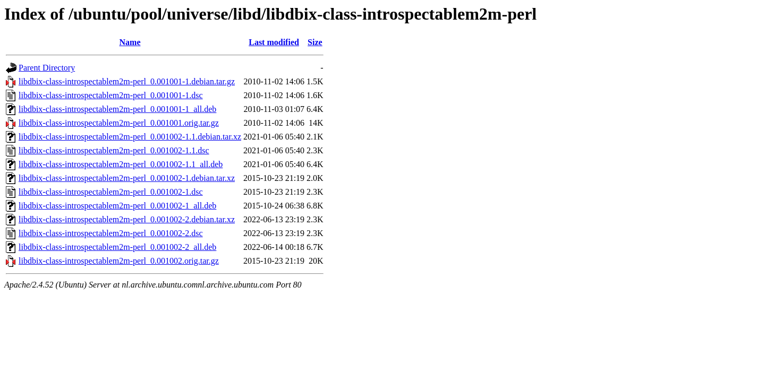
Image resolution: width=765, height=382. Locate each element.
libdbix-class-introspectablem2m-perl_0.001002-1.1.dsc (114, 150)
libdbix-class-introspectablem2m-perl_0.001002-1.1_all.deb (121, 164)
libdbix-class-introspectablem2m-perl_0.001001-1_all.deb (117, 109)
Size (315, 42)
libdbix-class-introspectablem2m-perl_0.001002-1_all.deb (117, 205)
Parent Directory (47, 67)
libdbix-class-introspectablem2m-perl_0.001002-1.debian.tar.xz (127, 178)
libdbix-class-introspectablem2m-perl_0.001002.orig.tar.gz (119, 260)
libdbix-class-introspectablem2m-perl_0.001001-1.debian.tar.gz (127, 81)
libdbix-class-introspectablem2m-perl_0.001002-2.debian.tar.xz (127, 219)
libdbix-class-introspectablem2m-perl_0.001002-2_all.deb (117, 246)
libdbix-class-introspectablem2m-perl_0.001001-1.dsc (111, 95)
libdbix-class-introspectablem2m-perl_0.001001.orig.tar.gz (119, 122)
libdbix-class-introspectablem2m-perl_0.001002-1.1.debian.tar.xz (130, 136)
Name (130, 42)
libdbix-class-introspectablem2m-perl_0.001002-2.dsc (111, 233)
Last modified (274, 42)
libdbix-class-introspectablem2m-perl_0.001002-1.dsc (111, 191)
